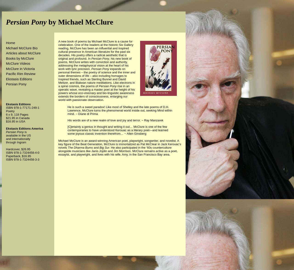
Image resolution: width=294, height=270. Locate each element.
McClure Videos (18, 63)
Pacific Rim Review (20, 74)
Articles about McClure (23, 53)
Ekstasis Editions (19, 79)
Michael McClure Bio (22, 48)
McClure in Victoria (20, 69)
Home (10, 43)
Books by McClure (20, 58)
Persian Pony (16, 84)
